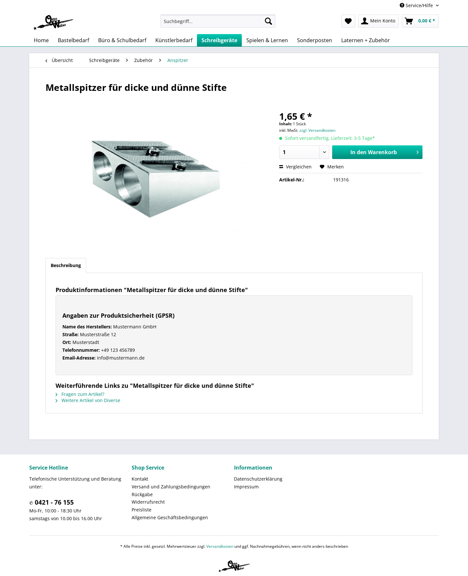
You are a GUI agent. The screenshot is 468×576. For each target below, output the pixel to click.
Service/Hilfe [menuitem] (417, 5)
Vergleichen (295, 167)
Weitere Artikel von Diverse (88, 400)
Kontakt (140, 479)
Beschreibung (66, 265)
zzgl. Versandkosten (317, 130)
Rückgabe (142, 494)
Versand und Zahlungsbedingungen (171, 487)
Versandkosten (219, 546)
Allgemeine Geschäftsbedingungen (170, 517)
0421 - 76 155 (53, 502)
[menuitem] (218, 21)
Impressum (246, 487)
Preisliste (141, 510)
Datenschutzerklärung (258, 479)
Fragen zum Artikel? (80, 394)
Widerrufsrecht (148, 502)
